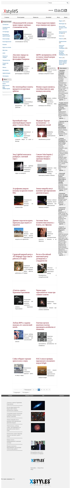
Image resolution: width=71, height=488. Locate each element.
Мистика (5, 50)
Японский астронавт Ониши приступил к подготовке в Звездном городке (62, 178)
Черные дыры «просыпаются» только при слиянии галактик (45, 292)
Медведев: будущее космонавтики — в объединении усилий (43, 123)
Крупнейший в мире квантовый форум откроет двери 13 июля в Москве (22, 123)
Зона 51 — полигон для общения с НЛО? (62, 229)
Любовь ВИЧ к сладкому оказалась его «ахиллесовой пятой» (22, 325)
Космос (5, 44)
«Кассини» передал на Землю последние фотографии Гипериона (21, 57)
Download (48, 17)
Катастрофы (6, 38)
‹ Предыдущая (27, 389)
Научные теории (5, 56)
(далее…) (62, 99)
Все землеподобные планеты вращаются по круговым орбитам (23, 89)
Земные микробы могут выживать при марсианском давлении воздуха (46, 191)
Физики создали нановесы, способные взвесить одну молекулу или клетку (45, 89)
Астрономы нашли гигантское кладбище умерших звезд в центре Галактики (14, 415)
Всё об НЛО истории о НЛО (63, 27)
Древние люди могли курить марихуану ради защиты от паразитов (23, 222)
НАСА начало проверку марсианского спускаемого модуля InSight (45, 361)
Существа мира (5, 63)
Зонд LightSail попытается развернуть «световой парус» (22, 156)
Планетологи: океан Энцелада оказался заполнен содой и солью (14, 435)
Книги (60, 36)
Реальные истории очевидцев (61, 47)
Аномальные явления (6, 28)
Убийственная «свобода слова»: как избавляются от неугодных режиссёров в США (14, 428)
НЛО (4, 53)
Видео (65, 17)
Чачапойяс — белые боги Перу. (37, 468)
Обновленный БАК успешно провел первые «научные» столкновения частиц (23, 25)
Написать (35, 17)
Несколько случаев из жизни (61, 209)
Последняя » (25, 392)
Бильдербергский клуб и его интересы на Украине (37, 452)
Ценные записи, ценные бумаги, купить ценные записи (63, 62)
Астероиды (6, 31)
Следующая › (17, 392)
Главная (7, 17)
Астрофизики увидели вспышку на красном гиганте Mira (23, 191)
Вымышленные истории (63, 32)
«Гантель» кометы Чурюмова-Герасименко (21, 291)
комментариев (6, 88)
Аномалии (5, 24)
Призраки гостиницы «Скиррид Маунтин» (61, 73)
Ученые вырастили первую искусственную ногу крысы (45, 24)
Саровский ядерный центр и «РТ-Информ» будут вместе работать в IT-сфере (23, 256)
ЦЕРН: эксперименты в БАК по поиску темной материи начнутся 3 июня (46, 57)
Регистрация (20, 17)
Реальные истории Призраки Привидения (62, 52)
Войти (4, 83)
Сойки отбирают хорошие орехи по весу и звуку (22, 360)
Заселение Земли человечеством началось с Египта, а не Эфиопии (45, 222)
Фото (58, 17)
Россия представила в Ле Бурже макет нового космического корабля (13, 409)
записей (6, 85)
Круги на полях (7, 47)
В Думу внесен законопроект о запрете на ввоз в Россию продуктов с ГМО (63, 106)
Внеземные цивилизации (6, 35)
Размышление (62, 41)
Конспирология (7, 41)
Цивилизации (6, 73)
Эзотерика (6, 76)
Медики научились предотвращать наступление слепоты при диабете (14, 447)
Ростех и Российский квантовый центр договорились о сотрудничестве (43, 257)
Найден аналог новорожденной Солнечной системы (14, 441)
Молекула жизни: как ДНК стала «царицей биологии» (63, 196)
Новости (61, 38)
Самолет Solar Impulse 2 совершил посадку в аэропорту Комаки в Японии (44, 157)
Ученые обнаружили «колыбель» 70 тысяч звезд (62, 141)
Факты (4, 67)
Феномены (6, 70)
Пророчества (6, 60)
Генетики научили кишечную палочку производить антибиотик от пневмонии (45, 326)
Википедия (62, 23)
